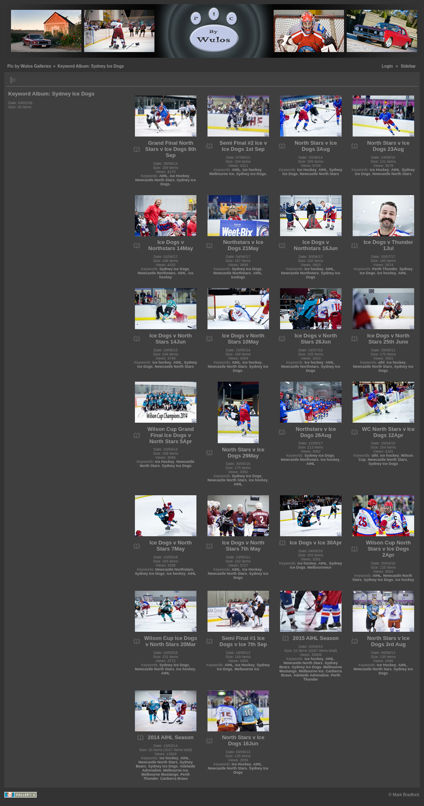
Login (387, 66)
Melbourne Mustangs (159, 774)
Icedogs (238, 277)
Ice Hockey (179, 176)
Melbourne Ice (222, 174)
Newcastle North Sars (372, 669)
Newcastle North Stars (155, 180)
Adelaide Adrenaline (310, 675)
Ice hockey (314, 362)
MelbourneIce (319, 567)
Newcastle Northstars (157, 273)
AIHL (163, 176)
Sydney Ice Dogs (174, 269)
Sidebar (408, 66)
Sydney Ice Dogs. (251, 174)
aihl (381, 362)
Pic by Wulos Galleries (29, 66)
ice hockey (252, 170)
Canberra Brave (174, 778)
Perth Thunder (385, 269)
